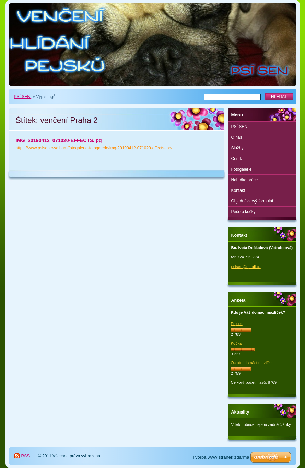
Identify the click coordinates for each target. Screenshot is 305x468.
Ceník (236, 158)
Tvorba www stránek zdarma (220, 457)
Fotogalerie (241, 169)
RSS (25, 456)
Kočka (236, 343)
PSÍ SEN (23, 96)
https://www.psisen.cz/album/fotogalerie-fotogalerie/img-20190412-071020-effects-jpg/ (94, 148)
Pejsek (237, 324)
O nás (236, 137)
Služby (237, 148)
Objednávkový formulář (252, 201)
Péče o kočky (243, 211)
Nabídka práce (244, 179)
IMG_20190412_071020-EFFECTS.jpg (59, 140)
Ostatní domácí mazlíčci (252, 363)
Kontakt (238, 190)
